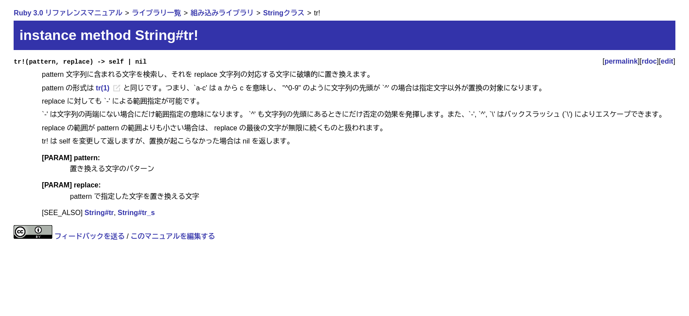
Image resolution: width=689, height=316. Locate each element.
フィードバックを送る (89, 236)
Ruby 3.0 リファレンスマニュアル (68, 13)
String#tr (99, 212)
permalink (621, 61)
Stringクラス (284, 13)
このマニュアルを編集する (173, 236)
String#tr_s (136, 212)
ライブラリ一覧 (156, 13)
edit (667, 61)
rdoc (649, 61)
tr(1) (102, 88)
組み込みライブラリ (222, 13)
